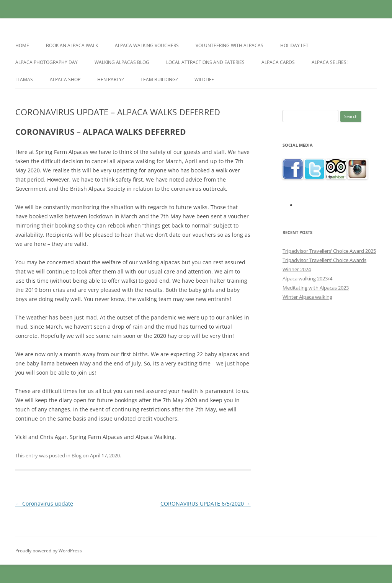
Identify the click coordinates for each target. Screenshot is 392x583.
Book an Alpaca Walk (72, 45)
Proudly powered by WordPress (48, 550)
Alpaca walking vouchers (147, 45)
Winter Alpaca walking (307, 296)
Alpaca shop (65, 79)
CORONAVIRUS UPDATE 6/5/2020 (205, 503)
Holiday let (294, 45)
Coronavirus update (44, 503)
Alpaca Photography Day (46, 62)
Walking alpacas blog (122, 62)
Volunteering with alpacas (229, 45)
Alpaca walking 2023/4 (307, 278)
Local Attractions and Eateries (205, 62)
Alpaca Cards (278, 62)
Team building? (159, 79)
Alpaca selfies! (330, 62)
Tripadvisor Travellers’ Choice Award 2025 (329, 250)
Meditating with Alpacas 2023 (316, 287)
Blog (77, 455)
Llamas (24, 79)
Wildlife (204, 79)
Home (22, 45)
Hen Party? (110, 79)
